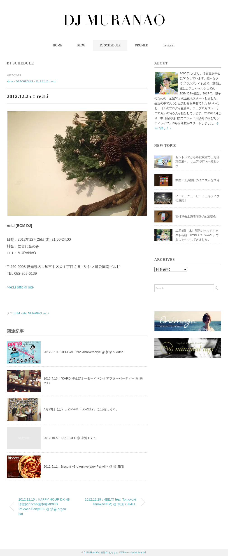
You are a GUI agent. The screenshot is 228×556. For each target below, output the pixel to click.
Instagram (169, 45)
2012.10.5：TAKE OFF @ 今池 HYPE (70, 438)
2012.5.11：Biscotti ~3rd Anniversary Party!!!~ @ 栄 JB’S (84, 466)
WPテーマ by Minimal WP (133, 552)
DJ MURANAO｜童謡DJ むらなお (101, 552)
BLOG (81, 45)
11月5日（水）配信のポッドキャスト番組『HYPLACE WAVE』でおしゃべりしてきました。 (197, 235)
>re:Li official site (20, 287)
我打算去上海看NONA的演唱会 (195, 216)
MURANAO (35, 313)
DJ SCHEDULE (110, 45)
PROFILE (141, 45)
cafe (24, 313)
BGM (17, 313)
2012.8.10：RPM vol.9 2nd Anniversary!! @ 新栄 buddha (83, 352)
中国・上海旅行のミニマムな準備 (197, 180)
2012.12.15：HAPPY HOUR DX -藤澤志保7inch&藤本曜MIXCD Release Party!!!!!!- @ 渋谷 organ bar (44, 507)
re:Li (46, 313)
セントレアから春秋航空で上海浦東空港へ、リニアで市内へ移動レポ (197, 162)
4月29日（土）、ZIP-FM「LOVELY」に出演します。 (81, 409)
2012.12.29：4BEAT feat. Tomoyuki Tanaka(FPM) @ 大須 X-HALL (110, 502)
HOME (57, 45)
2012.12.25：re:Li (45, 81)
